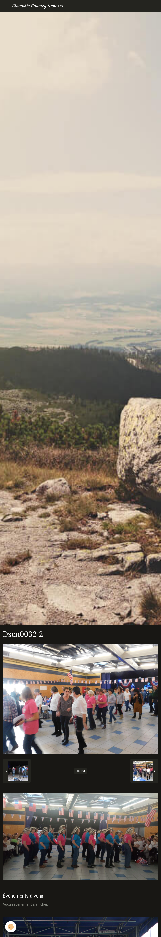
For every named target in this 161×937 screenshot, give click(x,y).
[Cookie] (10, 926)
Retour (80, 771)
